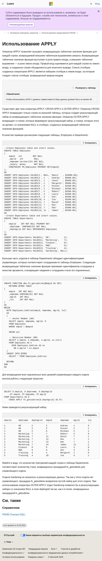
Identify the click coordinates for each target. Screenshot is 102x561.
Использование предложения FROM (58, 33)
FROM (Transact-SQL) (13, 514)
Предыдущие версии (38, 549)
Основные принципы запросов (24, 33)
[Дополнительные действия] (97, 33)
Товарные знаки (35, 557)
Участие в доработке (70, 549)
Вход (97, 4)
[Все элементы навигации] (4, 33)
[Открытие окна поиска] (91, 3)
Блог (53, 549)
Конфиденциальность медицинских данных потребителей (55, 553)
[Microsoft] (51, 4)
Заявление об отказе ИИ (13, 549)
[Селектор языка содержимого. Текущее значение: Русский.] (9, 535)
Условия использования (13, 557)
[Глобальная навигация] (3, 3)
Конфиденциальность (12, 553)
